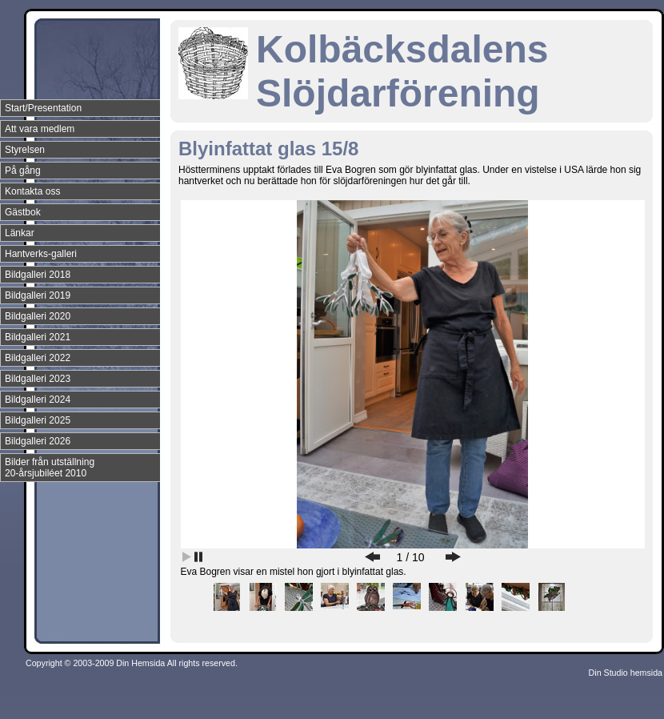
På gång (23, 170)
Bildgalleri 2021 (37, 337)
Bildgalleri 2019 (37, 295)
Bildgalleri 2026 (37, 441)
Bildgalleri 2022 (37, 358)
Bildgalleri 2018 (37, 274)
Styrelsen (25, 149)
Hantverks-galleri (41, 253)
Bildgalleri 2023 (37, 378)
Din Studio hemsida (625, 672)
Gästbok (23, 212)
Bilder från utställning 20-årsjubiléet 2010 (49, 467)
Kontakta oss (32, 191)
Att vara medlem (39, 129)
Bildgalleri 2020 (37, 316)
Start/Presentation (43, 108)
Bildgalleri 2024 (37, 399)
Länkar (19, 233)
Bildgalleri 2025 (37, 420)
